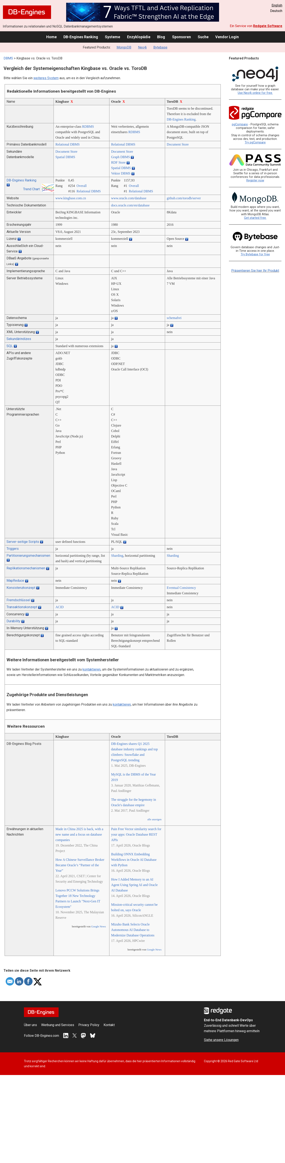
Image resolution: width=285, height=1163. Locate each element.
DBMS (8, 58)
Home (51, 37)
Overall (81, 186)
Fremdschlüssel (18, 600)
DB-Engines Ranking (80, 37)
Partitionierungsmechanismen (28, 556)
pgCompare (240, 124)
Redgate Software (267, 26)
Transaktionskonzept (22, 607)
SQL (10, 346)
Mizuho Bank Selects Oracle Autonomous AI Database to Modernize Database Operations (132, 930)
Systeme (112, 37)
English (277, 5)
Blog (161, 37)
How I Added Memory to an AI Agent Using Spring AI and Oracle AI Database (134, 885)
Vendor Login (227, 37)
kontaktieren (92, 669)
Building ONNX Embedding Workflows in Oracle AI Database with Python (133, 859)
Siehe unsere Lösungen (221, 1040)
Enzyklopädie (138, 37)
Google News (98, 926)
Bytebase (160, 47)
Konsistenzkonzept (21, 588)
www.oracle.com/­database (128, 198)
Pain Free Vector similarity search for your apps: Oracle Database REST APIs (136, 834)
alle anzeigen (154, 819)
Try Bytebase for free (255, 254)
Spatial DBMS (65, 157)
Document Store (178, 144)
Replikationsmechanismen (26, 568)
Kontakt (109, 1025)
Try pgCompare (255, 142)
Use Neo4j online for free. (255, 93)
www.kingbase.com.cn (70, 198)
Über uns (30, 1025)
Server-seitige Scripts (23, 542)
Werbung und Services (57, 1025)
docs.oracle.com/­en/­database (130, 205)
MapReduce (15, 581)
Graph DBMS (120, 157)
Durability (13, 621)
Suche (203, 37)
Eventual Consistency (181, 587)
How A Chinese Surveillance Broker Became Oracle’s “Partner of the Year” (79, 865)
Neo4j (142, 47)
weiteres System (46, 78)
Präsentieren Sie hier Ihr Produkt (255, 271)
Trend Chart (31, 189)
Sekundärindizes (19, 339)
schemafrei (174, 318)
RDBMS (88, 126)
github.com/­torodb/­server (184, 198)
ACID (59, 607)
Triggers (13, 549)
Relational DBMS (67, 144)
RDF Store (118, 162)
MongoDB (124, 47)
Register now (255, 180)
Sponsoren (181, 37)
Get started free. (255, 218)
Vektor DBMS (120, 173)
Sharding (117, 555)
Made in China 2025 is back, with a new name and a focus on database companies (79, 834)
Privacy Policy (88, 1025)
